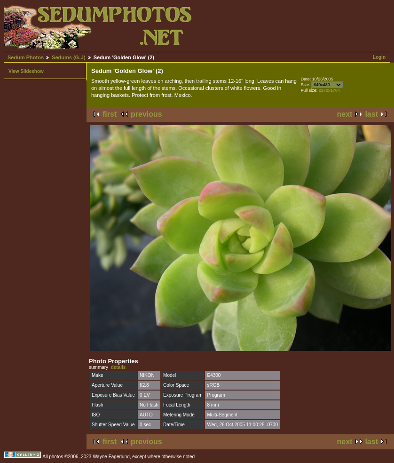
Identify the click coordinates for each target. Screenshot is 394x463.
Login (379, 57)
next (345, 114)
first (109, 114)
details (118, 367)
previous (146, 114)
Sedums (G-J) (69, 57)
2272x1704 (329, 90)
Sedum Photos (26, 57)
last (371, 114)
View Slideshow (26, 71)
